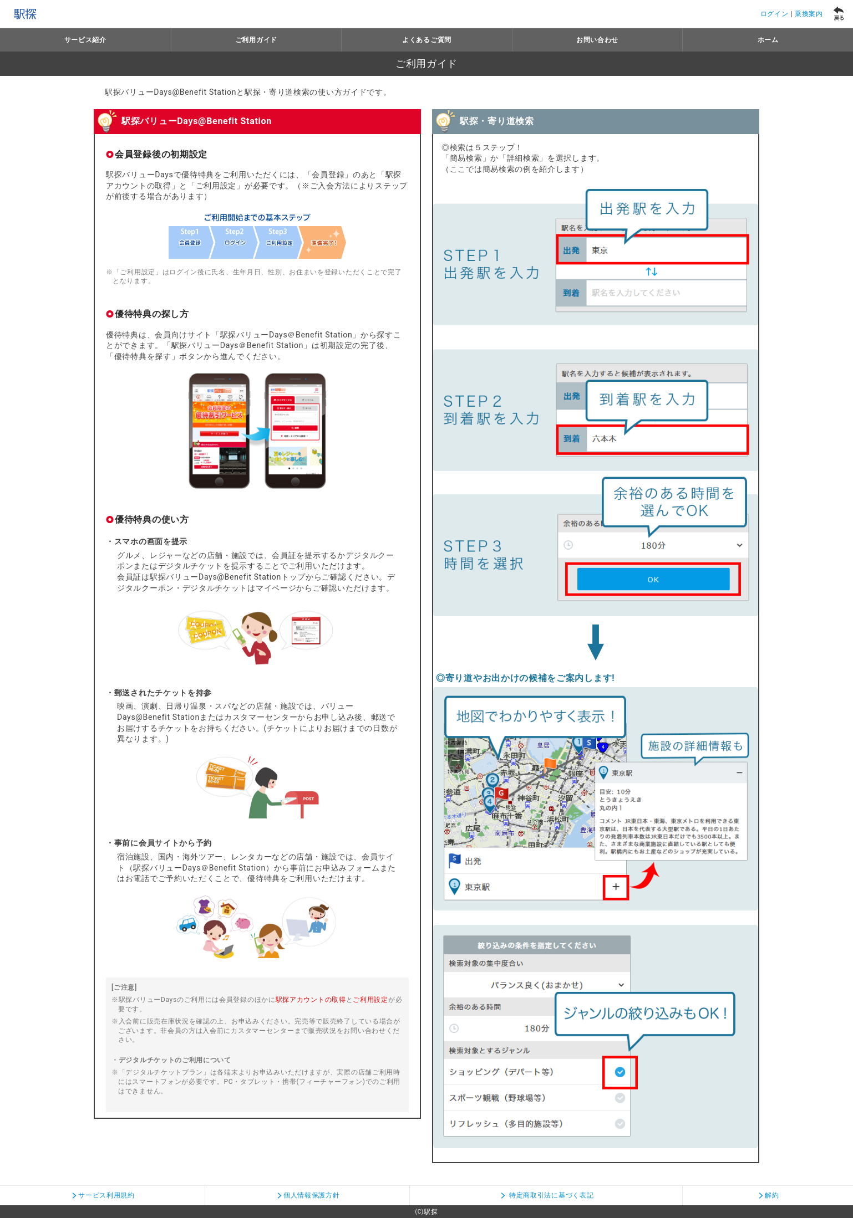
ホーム (768, 40)
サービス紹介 (85, 40)
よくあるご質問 (426, 40)
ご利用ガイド (256, 40)
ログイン (774, 14)
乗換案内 (809, 14)
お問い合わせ (597, 40)
